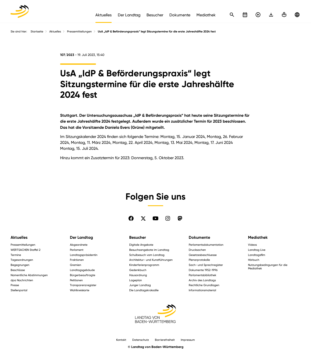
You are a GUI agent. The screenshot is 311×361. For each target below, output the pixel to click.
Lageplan (135, 280)
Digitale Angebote (141, 244)
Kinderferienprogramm (144, 265)
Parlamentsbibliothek (202, 275)
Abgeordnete (78, 244)
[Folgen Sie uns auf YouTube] (155, 218)
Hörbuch (253, 259)
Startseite (37, 31)
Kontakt (121, 339)
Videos (252, 244)
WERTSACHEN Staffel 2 (25, 249)
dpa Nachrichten (22, 280)
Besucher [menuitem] (155, 14)
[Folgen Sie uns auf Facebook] (131, 218)
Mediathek (258, 237)
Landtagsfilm (256, 255)
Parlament (76, 249)
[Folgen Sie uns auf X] (143, 218)
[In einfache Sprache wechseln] (271, 15)
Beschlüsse (18, 270)
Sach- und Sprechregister (206, 265)
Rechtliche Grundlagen (204, 285)
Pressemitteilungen (79, 31)
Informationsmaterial (202, 290)
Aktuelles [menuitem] (103, 14)
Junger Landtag (140, 285)
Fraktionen (77, 259)
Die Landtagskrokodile (144, 290)
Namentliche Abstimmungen (29, 275)
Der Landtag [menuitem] (129, 14)
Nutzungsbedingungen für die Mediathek (267, 266)
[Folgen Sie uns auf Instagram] (167, 218)
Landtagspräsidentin (83, 255)
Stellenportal (19, 290)
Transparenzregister (83, 285)
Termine (16, 255)
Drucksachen (197, 249)
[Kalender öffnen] (245, 15)
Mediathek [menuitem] (206, 14)
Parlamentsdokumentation (206, 244)
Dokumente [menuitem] (179, 14)
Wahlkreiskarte (79, 290)
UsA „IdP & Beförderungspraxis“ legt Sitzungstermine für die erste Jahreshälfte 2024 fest (157, 31)
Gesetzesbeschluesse (203, 255)
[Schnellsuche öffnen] (232, 15)
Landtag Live (256, 249)
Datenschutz (140, 339)
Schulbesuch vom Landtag (146, 255)
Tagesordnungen (22, 259)
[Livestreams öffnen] (258, 15)
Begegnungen (20, 265)
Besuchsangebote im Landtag (149, 249)
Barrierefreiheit (165, 339)
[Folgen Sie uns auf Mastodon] (179, 218)
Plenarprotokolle (199, 259)
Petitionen (76, 280)
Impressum (188, 339)
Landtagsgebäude (82, 270)
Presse (15, 285)
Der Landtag (81, 237)
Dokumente (199, 237)
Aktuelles (55, 31)
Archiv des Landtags (202, 280)
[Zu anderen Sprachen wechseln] (297, 15)
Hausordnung (138, 275)
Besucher (137, 237)
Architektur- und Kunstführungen (151, 259)
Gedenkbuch (137, 270)
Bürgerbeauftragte (82, 275)
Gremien (75, 265)
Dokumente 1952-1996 (203, 270)
